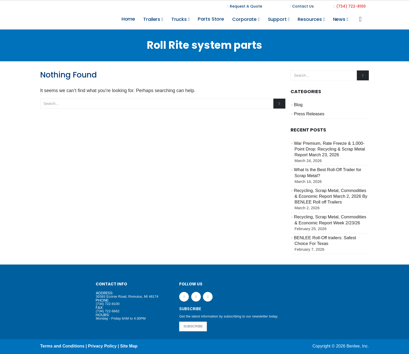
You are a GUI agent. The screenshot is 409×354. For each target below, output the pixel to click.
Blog (298, 104)
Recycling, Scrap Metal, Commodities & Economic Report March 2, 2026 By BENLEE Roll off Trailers (331, 196)
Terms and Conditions (62, 346)
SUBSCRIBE (193, 326)
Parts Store (211, 19)
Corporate (244, 19)
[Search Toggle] (360, 19)
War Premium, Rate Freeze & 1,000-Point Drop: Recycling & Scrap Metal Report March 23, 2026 (329, 149)
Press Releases (309, 113)
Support (277, 19)
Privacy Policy (102, 346)
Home (128, 19)
